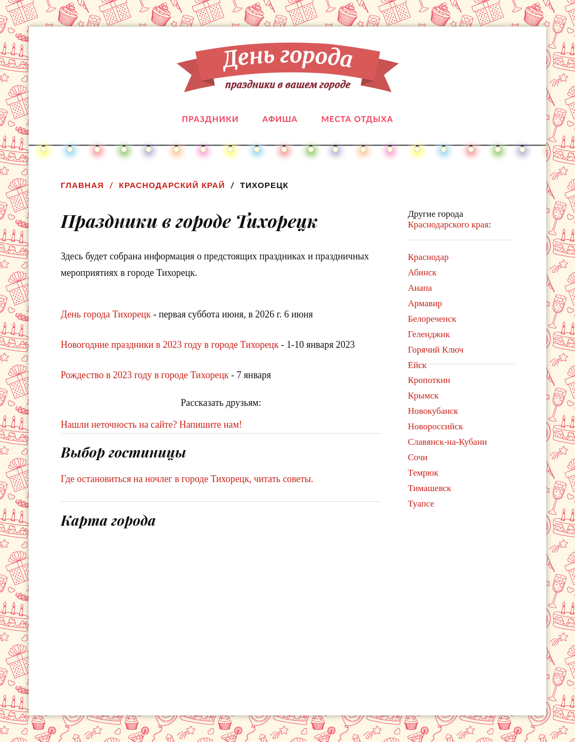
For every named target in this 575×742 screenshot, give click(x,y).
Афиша (280, 119)
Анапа (420, 288)
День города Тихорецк (106, 314)
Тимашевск (429, 488)
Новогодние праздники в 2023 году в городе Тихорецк (169, 344)
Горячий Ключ (436, 350)
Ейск (417, 365)
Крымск (423, 395)
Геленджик (429, 334)
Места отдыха (357, 119)
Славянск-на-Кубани (447, 442)
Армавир (425, 303)
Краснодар (428, 257)
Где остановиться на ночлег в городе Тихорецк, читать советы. (187, 479)
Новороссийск (435, 426)
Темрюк (423, 473)
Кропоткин (429, 380)
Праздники (210, 119)
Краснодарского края (448, 224)
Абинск (422, 272)
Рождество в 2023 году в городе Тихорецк (145, 375)
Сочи (418, 457)
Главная (82, 185)
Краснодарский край (172, 185)
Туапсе (421, 504)
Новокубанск (433, 411)
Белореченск (432, 319)
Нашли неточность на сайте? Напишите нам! (151, 424)
